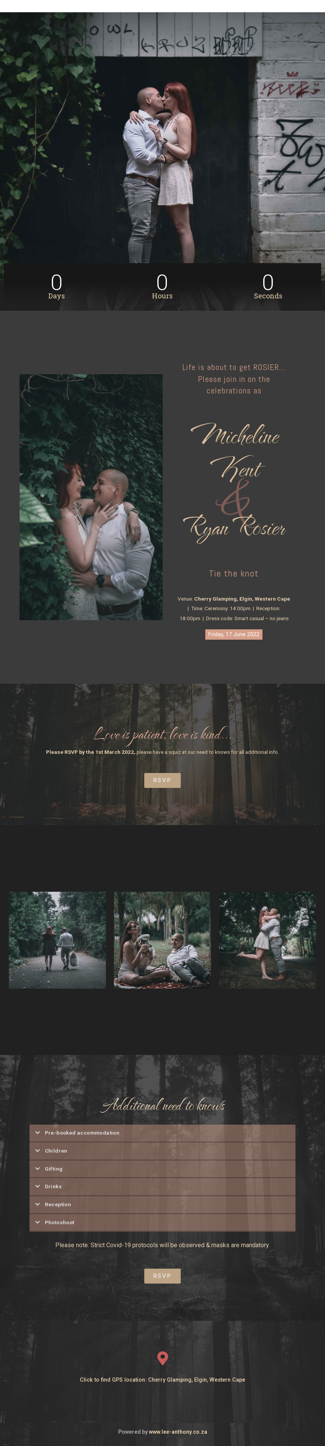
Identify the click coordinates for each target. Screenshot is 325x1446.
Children (56, 1151)
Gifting (54, 1169)
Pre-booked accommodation (82, 1133)
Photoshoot (59, 1222)
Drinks (53, 1186)
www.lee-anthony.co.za (178, 1429)
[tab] (162, 1134)
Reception (58, 1204)
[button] (233, 634)
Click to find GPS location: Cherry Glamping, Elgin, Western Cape (162, 1376)
